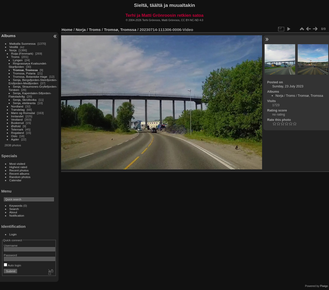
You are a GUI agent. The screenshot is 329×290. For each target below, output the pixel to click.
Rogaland (17, 132)
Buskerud (17, 122)
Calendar (15, 180)
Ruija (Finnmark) (22, 53)
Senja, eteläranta (24, 103)
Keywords (16, 205)
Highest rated (18, 167)
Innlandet (17, 116)
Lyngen (18, 60)
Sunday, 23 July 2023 (287, 86)
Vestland (17, 119)
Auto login (12, 265)
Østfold (16, 126)
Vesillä (13, 47)
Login (13, 234)
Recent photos (19, 170)
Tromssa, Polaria (24, 73)
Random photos (20, 177)
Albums (8, 36)
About (13, 212)
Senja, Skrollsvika (25, 99)
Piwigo (324, 285)
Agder (15, 139)
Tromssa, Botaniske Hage (30, 76)
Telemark (17, 129)
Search (14, 209)
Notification (16, 215)
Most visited (17, 163)
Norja (13, 50)
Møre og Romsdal (23, 113)
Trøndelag (18, 109)
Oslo (14, 136)
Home (67, 29)
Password (10, 255)
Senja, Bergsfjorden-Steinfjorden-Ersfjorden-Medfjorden (33, 81)
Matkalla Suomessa (22, 43)
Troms (15, 56)
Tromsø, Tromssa (25, 70)
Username (11, 245)
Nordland (17, 106)
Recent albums (19, 173)
